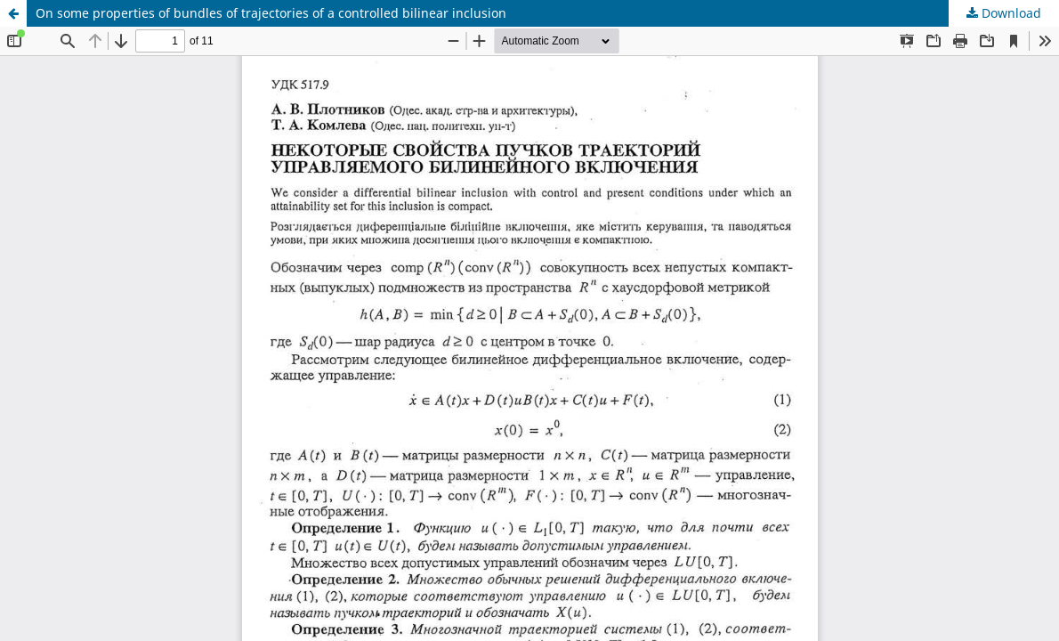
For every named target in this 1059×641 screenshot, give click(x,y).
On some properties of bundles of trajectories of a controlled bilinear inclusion (271, 12)
